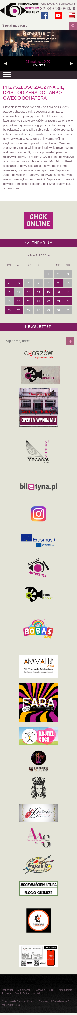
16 (58, 292)
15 (48, 292)
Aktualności (23, 990)
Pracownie (39, 990)
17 (68, 292)
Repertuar (7, 990)
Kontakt (37, 993)
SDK (52, 990)
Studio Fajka (22, 993)
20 (28, 301)
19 (19, 301)
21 (38, 301)
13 (28, 292)
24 (68, 301)
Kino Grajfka (65, 990)
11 (9, 292)
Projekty (6, 993)
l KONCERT (38, 63)
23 (58, 301)
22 (48, 301)
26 (19, 310)
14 (38, 292)
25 (9, 310)
